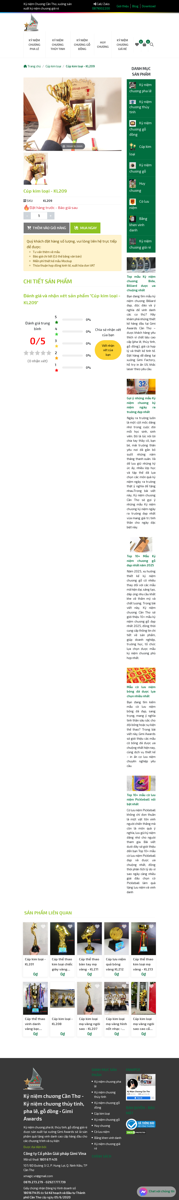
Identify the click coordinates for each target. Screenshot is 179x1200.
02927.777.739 (56, 1182)
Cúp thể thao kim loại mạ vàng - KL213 (143, 964)
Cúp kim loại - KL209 (80, 66)
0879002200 (101, 8)
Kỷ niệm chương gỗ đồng (82, 44)
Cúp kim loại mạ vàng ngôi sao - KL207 (89, 1024)
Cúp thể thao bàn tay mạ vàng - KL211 (89, 964)
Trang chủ (32, 66)
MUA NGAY (85, 228)
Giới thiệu (123, 6)
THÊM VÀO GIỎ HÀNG (46, 228)
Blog (135, 6)
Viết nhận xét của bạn (108, 350)
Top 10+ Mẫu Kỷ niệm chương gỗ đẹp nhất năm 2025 (141, 560)
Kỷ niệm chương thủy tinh (58, 44)
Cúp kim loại (53, 66)
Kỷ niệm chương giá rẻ (122, 44)
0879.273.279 (33, 1182)
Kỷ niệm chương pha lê (34, 44)
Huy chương (103, 44)
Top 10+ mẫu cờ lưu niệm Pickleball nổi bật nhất (141, 799)
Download (149, 6)
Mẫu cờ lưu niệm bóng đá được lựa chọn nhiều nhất (141, 691)
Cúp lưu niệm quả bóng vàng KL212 (116, 964)
